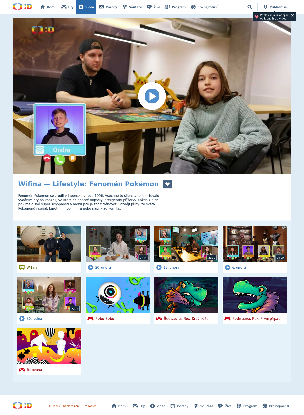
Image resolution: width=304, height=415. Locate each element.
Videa (86, 7)
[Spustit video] (152, 96)
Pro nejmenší (203, 7)
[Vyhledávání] (249, 7)
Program (175, 7)
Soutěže (131, 7)
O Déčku (54, 406)
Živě (153, 7)
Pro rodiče (90, 406)
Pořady (107, 7)
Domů (47, 7)
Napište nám (71, 406)
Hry (67, 7)
